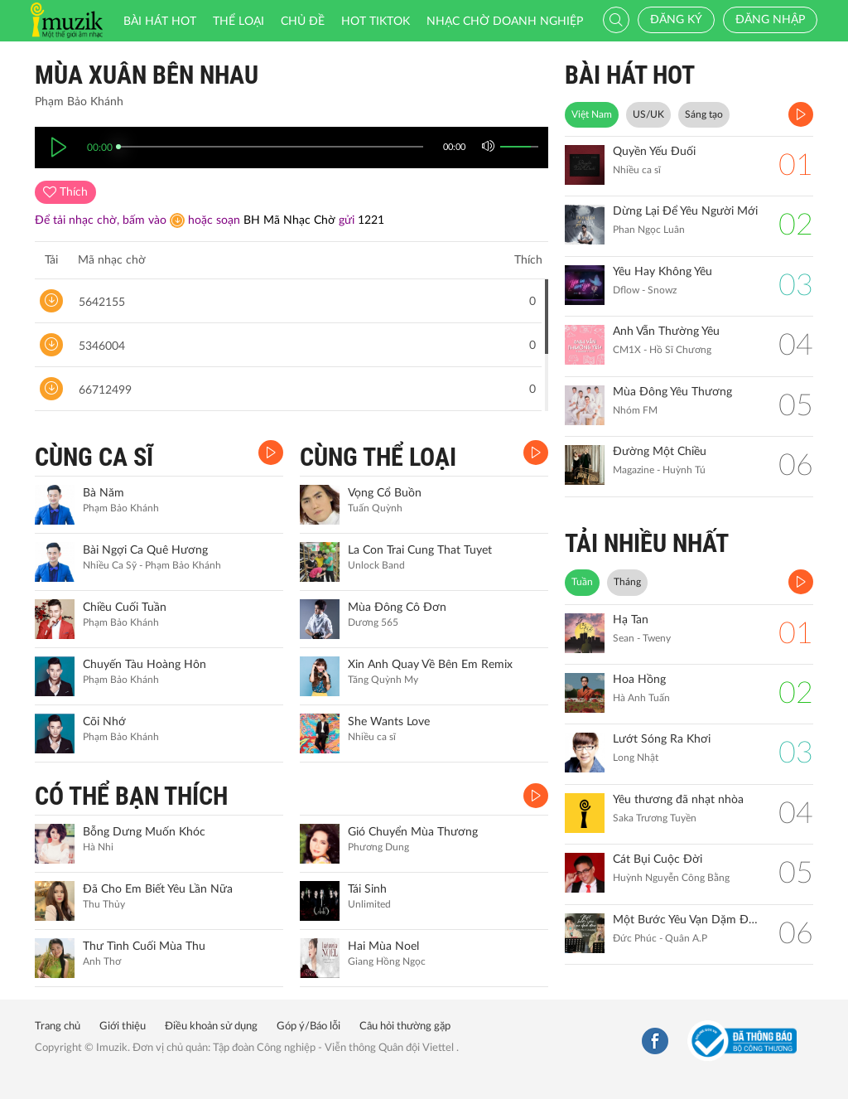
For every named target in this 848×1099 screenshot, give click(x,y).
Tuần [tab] (582, 582)
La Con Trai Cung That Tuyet (420, 550)
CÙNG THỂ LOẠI (378, 457)
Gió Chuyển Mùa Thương (413, 832)
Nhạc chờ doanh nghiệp (504, 21)
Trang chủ (57, 1026)
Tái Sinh (367, 889)
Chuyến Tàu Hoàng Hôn (144, 665)
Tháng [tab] (627, 582)
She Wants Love (389, 722)
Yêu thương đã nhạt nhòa (678, 800)
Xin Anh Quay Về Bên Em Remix (430, 665)
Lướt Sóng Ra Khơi (662, 739)
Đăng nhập (770, 20)
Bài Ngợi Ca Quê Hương (145, 550)
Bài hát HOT (159, 21)
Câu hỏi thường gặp (404, 1026)
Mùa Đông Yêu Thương (672, 392)
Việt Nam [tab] (591, 114)
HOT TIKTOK (375, 21)
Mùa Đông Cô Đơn (397, 607)
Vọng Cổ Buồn (385, 493)
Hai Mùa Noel (383, 946)
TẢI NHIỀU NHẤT (647, 543)
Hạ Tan (630, 620)
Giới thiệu (122, 1026)
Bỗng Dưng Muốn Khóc (144, 832)
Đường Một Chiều (659, 452)
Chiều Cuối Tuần (124, 607)
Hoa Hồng (639, 679)
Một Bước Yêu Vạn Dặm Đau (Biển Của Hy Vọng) (687, 920)
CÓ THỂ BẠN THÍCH (131, 796)
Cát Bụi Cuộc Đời (657, 859)
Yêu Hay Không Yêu (662, 272)
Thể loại (238, 21)
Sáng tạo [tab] (704, 114)
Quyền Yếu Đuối (654, 151)
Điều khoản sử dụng (211, 1026)
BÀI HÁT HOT (630, 75)
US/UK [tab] (648, 114)
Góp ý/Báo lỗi (308, 1026)
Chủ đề (303, 21)
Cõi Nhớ (104, 722)
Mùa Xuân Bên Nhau (146, 75)
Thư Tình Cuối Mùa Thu (144, 946)
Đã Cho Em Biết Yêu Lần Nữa (158, 889)
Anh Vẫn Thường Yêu (666, 331)
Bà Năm (103, 493)
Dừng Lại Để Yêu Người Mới (685, 211)
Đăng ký (676, 20)
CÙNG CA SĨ (94, 457)
